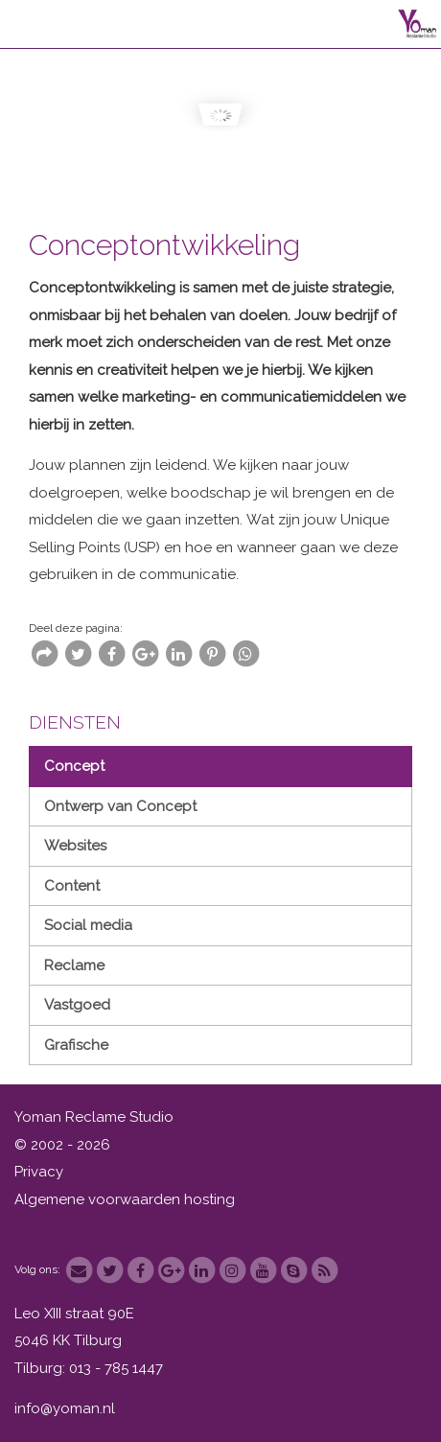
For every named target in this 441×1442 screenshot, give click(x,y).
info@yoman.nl (64, 1408)
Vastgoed (77, 1004)
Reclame (74, 965)
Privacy (38, 1171)
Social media (88, 925)
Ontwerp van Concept (120, 806)
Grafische (76, 1045)
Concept (74, 766)
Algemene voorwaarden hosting (124, 1199)
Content (72, 886)
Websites (75, 845)
